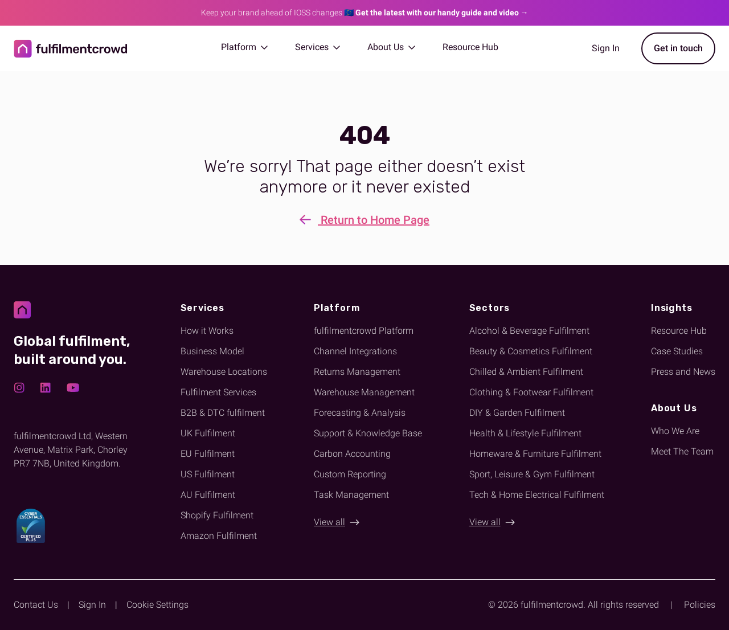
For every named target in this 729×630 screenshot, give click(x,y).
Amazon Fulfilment (219, 535)
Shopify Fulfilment (217, 515)
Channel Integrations (355, 351)
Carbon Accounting (352, 453)
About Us (391, 47)
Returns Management (357, 371)
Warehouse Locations (224, 371)
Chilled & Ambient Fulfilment (526, 371)
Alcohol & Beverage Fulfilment (529, 330)
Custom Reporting (350, 474)
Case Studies (677, 351)
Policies (699, 604)
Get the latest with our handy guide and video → (442, 12)
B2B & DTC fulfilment (223, 412)
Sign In (92, 604)
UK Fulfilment (208, 433)
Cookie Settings (157, 604)
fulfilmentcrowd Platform (363, 330)
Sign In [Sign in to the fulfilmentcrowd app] (606, 48)
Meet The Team (682, 451)
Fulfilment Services (218, 392)
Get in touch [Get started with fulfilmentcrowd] (678, 48)
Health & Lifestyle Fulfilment (525, 433)
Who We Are (675, 431)
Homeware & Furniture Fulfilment (535, 453)
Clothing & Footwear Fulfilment (531, 392)
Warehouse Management (364, 392)
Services (317, 47)
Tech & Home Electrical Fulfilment (536, 494)
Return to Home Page (364, 221)
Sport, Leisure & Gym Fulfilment (532, 474)
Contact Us (36, 604)
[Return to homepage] (71, 48)
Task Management (351, 494)
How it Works (207, 330)
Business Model (212, 351)
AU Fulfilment (208, 494)
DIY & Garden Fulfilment (517, 412)
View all (329, 522)
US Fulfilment (208, 474)
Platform (244, 47)
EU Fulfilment (208, 453)
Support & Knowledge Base (368, 433)
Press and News (683, 371)
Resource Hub (470, 47)
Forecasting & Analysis (360, 412)
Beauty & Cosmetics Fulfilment (530, 351)
